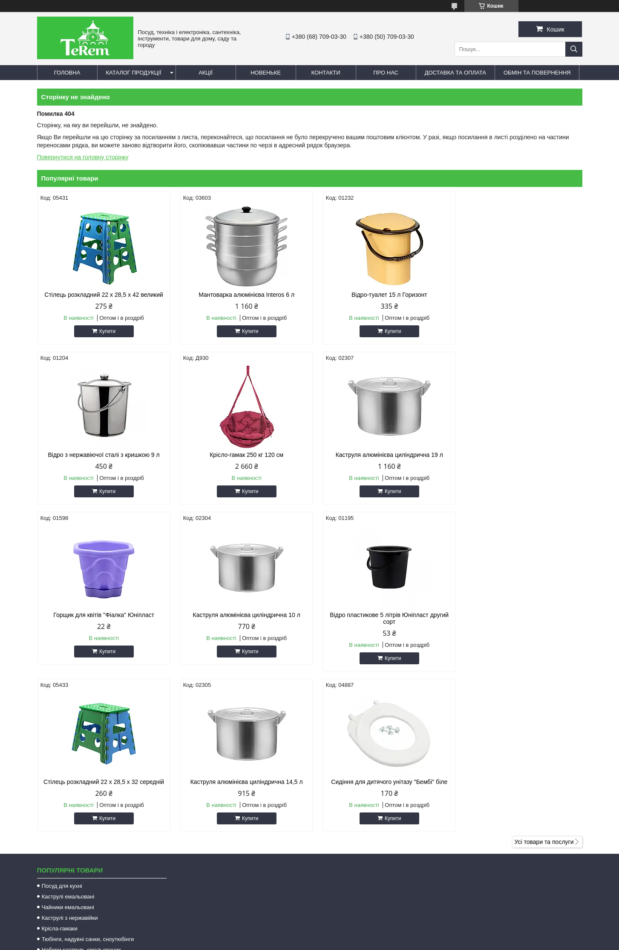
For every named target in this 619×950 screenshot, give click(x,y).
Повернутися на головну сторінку (83, 157)
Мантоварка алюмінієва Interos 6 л (240, 294)
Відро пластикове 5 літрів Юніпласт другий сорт (101, 618)
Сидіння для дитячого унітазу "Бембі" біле (517, 614)
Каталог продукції (133, 72)
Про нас (385, 72)
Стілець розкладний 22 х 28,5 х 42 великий (101, 294)
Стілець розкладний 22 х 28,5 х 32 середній (240, 614)
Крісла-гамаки (60, 768)
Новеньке (265, 72)
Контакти (325, 72)
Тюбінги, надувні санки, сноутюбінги (88, 779)
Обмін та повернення (537, 72)
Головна (67, 72)
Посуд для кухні (62, 726)
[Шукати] (573, 49)
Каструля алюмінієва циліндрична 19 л (240, 454)
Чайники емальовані (68, 747)
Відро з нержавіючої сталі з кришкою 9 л (517, 294)
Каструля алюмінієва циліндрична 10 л (517, 454)
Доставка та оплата (455, 72)
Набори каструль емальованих (81, 789)
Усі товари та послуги (544, 681)
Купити (105, 331)
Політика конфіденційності (374, 942)
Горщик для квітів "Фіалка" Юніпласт (378, 454)
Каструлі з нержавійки (70, 758)
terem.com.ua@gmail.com (358, 855)
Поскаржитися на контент (309, 942)
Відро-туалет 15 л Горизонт (379, 294)
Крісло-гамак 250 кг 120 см (101, 454)
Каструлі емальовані (68, 736)
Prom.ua (349, 934)
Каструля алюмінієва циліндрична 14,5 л (378, 614)
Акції (206, 72)
